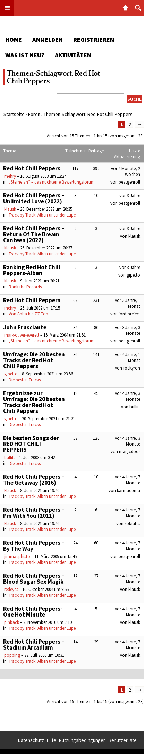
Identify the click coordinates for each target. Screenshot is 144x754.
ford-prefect (129, 314)
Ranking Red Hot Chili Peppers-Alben (31, 270)
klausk (10, 209)
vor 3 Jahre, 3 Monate (127, 330)
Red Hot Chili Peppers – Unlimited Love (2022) (34, 198)
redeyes (11, 589)
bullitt (134, 407)
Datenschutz (31, 740)
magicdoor (129, 452)
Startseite (14, 114)
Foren (34, 114)
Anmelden (47, 39)
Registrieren (93, 39)
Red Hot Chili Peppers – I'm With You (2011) (34, 512)
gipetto (133, 275)
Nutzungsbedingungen (82, 740)
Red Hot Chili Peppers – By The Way (34, 545)
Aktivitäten (73, 55)
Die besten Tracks (25, 380)
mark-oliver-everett (21, 335)
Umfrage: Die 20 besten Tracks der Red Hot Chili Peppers (34, 360)
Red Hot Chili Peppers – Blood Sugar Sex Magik (34, 578)
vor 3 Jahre (129, 195)
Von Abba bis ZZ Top (28, 314)
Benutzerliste (123, 740)
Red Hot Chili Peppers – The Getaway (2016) (34, 479)
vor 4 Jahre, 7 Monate (127, 480)
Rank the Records (25, 287)
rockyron (131, 368)
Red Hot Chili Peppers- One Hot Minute (32, 611)
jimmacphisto (17, 556)
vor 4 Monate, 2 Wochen (125, 171)
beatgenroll (129, 182)
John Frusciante (24, 327)
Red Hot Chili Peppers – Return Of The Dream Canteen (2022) (34, 234)
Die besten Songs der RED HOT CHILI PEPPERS (31, 444)
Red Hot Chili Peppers (31, 168)
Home (13, 39)
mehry (10, 176)
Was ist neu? (24, 55)
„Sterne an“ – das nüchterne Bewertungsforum (52, 182)
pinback (11, 622)
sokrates (132, 523)
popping (12, 655)
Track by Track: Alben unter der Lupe (42, 215)
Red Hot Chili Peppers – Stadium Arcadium (34, 644)
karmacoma (128, 490)
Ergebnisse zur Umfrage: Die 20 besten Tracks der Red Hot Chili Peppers (34, 402)
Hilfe (51, 740)
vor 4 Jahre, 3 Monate (127, 396)
